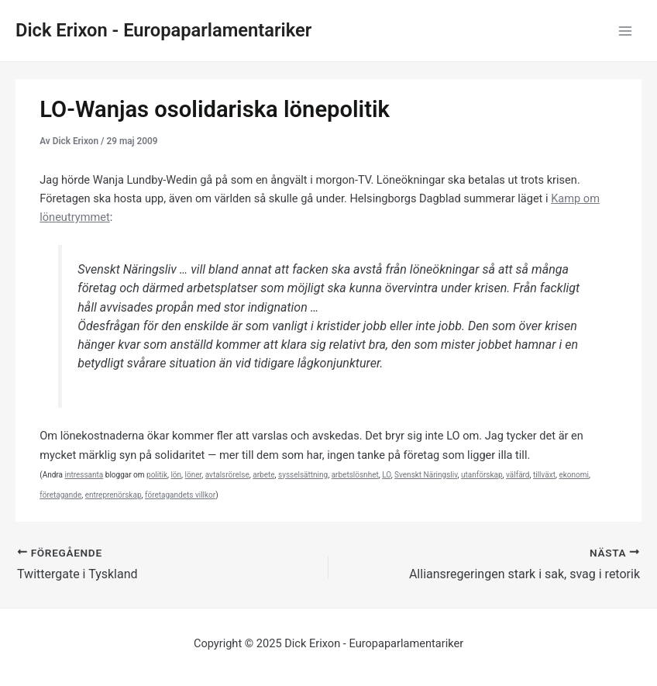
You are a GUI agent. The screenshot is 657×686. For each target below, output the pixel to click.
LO (386, 475)
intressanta (83, 475)
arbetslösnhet (355, 475)
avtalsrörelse (227, 475)
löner (193, 475)
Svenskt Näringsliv (425, 475)
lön (175, 475)
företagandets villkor (180, 495)
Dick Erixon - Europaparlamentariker (163, 30)
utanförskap (482, 475)
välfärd (518, 475)
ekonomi (574, 475)
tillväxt (544, 475)
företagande (60, 495)
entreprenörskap (113, 495)
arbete (263, 475)
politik (156, 475)
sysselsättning (303, 475)
